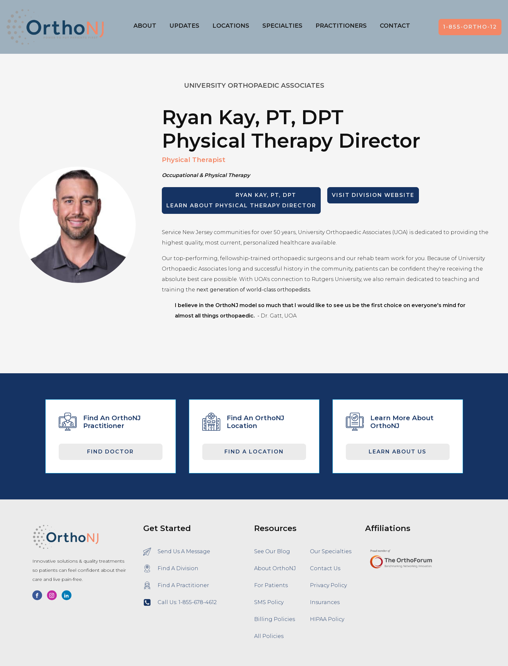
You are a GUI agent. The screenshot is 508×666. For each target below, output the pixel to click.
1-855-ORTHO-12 (470, 27)
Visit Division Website (373, 195)
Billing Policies (274, 619)
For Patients (271, 585)
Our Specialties (330, 551)
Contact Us (325, 568)
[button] (231, 27)
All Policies (269, 636)
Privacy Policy (328, 585)
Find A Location (254, 452)
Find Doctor (110, 452)
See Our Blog (272, 551)
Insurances (325, 602)
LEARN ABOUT (241, 200)
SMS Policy (269, 602)
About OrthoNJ (275, 568)
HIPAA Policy (327, 619)
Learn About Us (397, 452)
